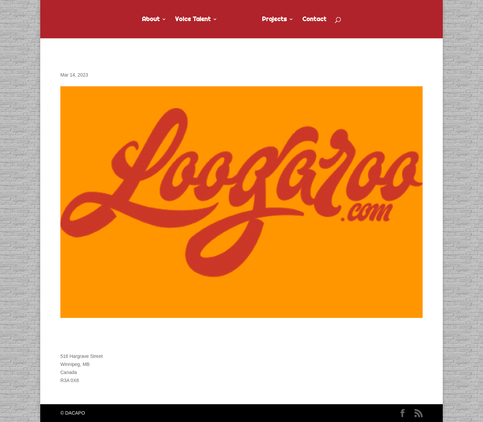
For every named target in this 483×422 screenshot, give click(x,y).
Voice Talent (193, 20)
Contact (314, 20)
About (151, 20)
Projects (274, 20)
